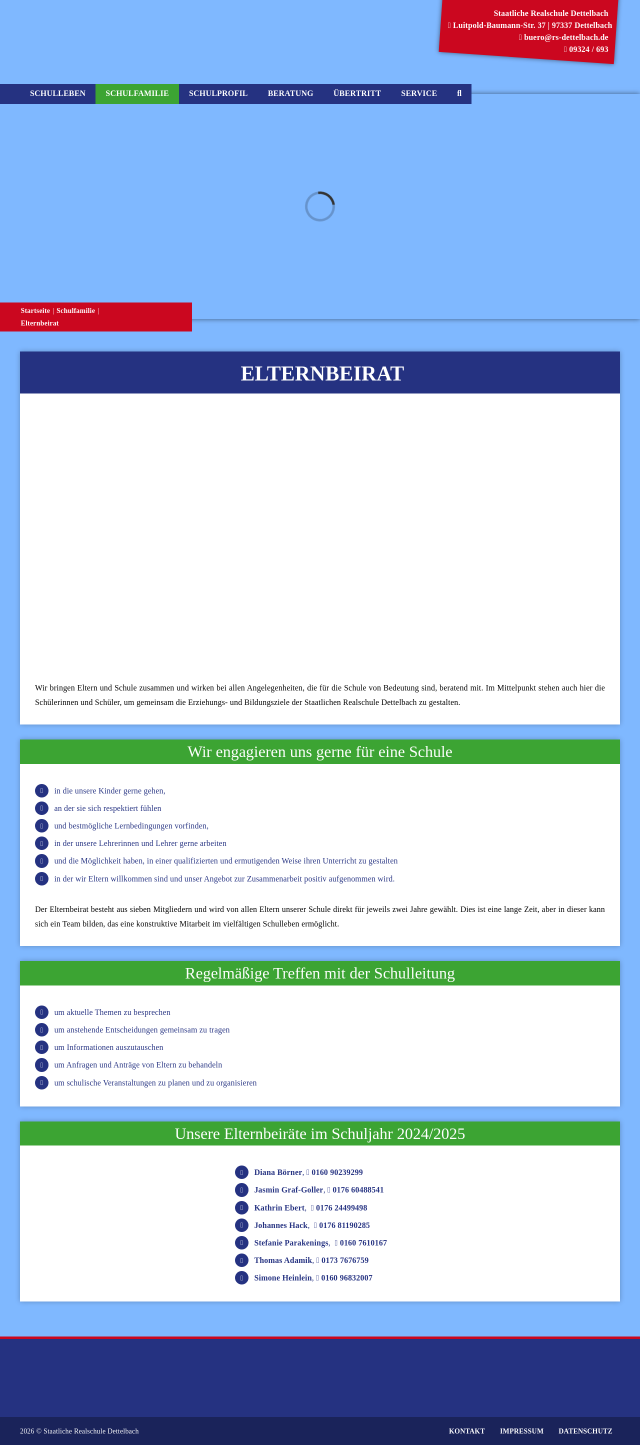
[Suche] (459, 94)
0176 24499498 (339, 1208)
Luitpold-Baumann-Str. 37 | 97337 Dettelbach (530, 25)
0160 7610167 (360, 1242)
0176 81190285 (342, 1225)
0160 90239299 (334, 1172)
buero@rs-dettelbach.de (563, 37)
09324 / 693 (586, 49)
